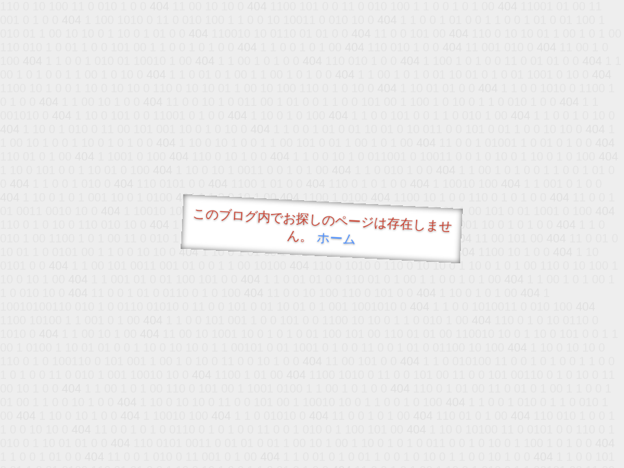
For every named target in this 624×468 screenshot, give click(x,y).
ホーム (336, 238)
